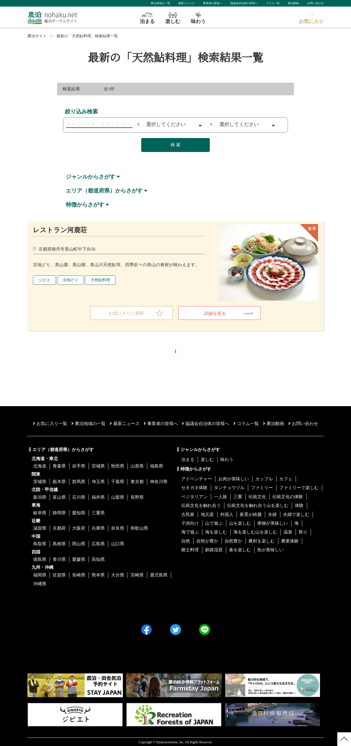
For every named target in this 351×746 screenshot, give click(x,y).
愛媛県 (78, 558)
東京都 (137, 481)
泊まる (187, 458)
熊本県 (98, 574)
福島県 (156, 465)
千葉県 (117, 481)
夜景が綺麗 (251, 513)
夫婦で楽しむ (296, 513)
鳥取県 (39, 543)
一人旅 (220, 495)
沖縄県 (39, 583)
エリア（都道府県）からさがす (104, 190)
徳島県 (39, 558)
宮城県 (98, 465)
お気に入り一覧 (50, 423)
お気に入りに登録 (126, 312)
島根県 (59, 543)
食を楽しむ (240, 549)
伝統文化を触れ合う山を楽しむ (257, 505)
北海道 (39, 465)
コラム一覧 (273, 3)
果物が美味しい (272, 522)
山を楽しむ (240, 522)
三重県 (98, 512)
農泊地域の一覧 (160, 3)
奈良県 (117, 527)
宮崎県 (137, 574)
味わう (226, 458)
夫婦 (272, 513)
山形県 (137, 465)
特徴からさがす (85, 204)
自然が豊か (207, 540)
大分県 (117, 574)
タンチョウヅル (229, 487)
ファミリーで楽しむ (299, 487)
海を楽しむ (216, 531)
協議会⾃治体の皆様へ (205, 423)
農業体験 (290, 540)
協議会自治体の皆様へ (244, 3)
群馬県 (78, 481)
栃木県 (59, 481)
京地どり (70, 279)
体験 (299, 505)
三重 (237, 495)
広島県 (98, 543)
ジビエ (44, 279)
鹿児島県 (159, 574)
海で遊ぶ (190, 531)
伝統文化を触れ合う (201, 505)
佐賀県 (59, 574)
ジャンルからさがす (90, 176)
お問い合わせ (315, 3)
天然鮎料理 (100, 279)
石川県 (78, 496)
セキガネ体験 (194, 487)
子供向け (190, 522)
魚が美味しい (270, 549)
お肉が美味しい (233, 478)
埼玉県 (98, 481)
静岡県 (59, 512)
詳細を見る (215, 312)
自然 (185, 540)
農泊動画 (293, 3)
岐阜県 (39, 512)
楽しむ (207, 458)
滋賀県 (39, 527)
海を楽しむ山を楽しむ (255, 531)
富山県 (59, 496)
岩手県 (78, 465)
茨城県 (39, 481)
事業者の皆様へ (212, 3)
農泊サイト (37, 36)
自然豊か (233, 540)
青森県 (59, 465)
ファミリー (262, 487)
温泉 (288, 531)
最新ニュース (186, 3)
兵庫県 (98, 527)
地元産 (207, 513)
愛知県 (78, 512)
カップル (264, 478)
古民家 (187, 513)
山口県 (117, 543)
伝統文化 (257, 495)
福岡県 (39, 574)
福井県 (98, 496)
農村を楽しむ (261, 540)
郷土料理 (190, 549)
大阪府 (78, 527)
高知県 (98, 558)
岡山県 (78, 543)
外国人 (226, 513)
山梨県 (117, 496)
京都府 (59, 527)
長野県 (137, 496)
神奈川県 (159, 481)
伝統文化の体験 (287, 495)
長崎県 (78, 574)
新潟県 (39, 496)
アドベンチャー (196, 478)
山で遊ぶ (214, 522)
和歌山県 (139, 527)
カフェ (285, 478)
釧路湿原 (214, 549)
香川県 (59, 558)
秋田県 (117, 465)
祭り (303, 531)
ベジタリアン (194, 495)
